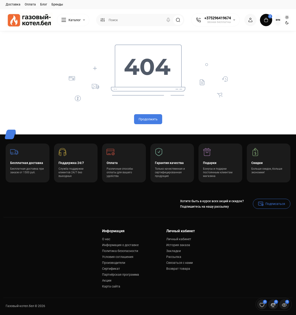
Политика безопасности (120, 251)
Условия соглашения (117, 257)
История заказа (178, 245)
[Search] (168, 20)
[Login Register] (250, 20)
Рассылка (173, 257)
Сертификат (111, 268)
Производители (113, 263)
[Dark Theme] (286, 22)
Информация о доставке (120, 245)
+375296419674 (217, 18)
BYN (278, 20)
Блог (43, 4)
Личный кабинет (178, 239)
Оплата (30, 4)
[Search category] (103, 20)
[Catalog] (73, 20)
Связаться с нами (179, 263)
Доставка (13, 4)
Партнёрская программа (120, 274)
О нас (106, 239)
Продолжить (148, 119)
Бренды (57, 4)
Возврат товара (178, 268)
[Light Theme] (286, 17)
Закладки (173, 251)
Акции (106, 280)
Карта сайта (111, 286)
